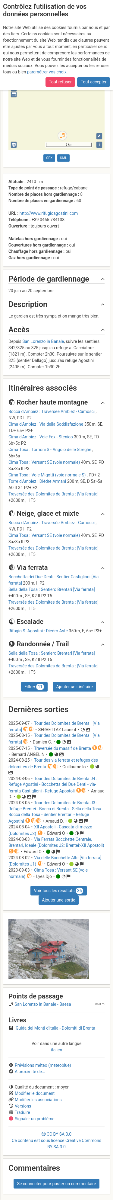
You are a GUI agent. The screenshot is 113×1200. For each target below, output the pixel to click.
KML (63, 158)
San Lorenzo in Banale (43, 341)
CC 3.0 (56, 1140)
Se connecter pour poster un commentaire (56, 1183)
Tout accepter (94, 81)
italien (56, 1049)
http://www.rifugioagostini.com (49, 213)
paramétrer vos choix (47, 71)
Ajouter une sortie (58, 900)
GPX (49, 158)
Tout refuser (60, 81)
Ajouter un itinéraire (74, 686)
